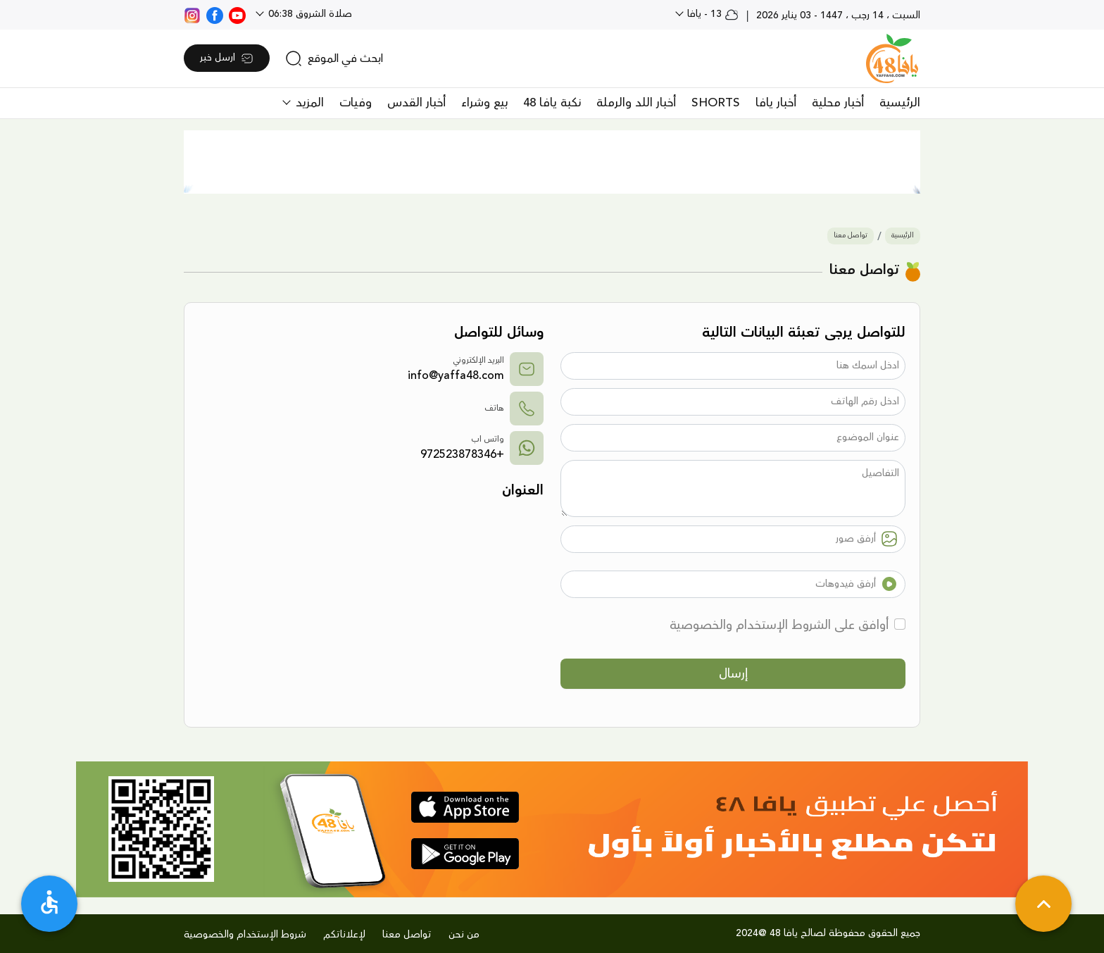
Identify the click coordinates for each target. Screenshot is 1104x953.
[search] (334, 58)
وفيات (355, 103)
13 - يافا (711, 14)
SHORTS (715, 103)
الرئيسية (899, 103)
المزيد (308, 103)
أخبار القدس (416, 103)
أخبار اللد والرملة (636, 103)
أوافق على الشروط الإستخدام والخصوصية (779, 625)
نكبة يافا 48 (552, 103)
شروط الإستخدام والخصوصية (245, 934)
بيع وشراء (484, 103)
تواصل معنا (850, 235)
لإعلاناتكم (344, 934)
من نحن (463, 934)
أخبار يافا (775, 103)
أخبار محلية (838, 103)
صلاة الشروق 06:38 (308, 14)
